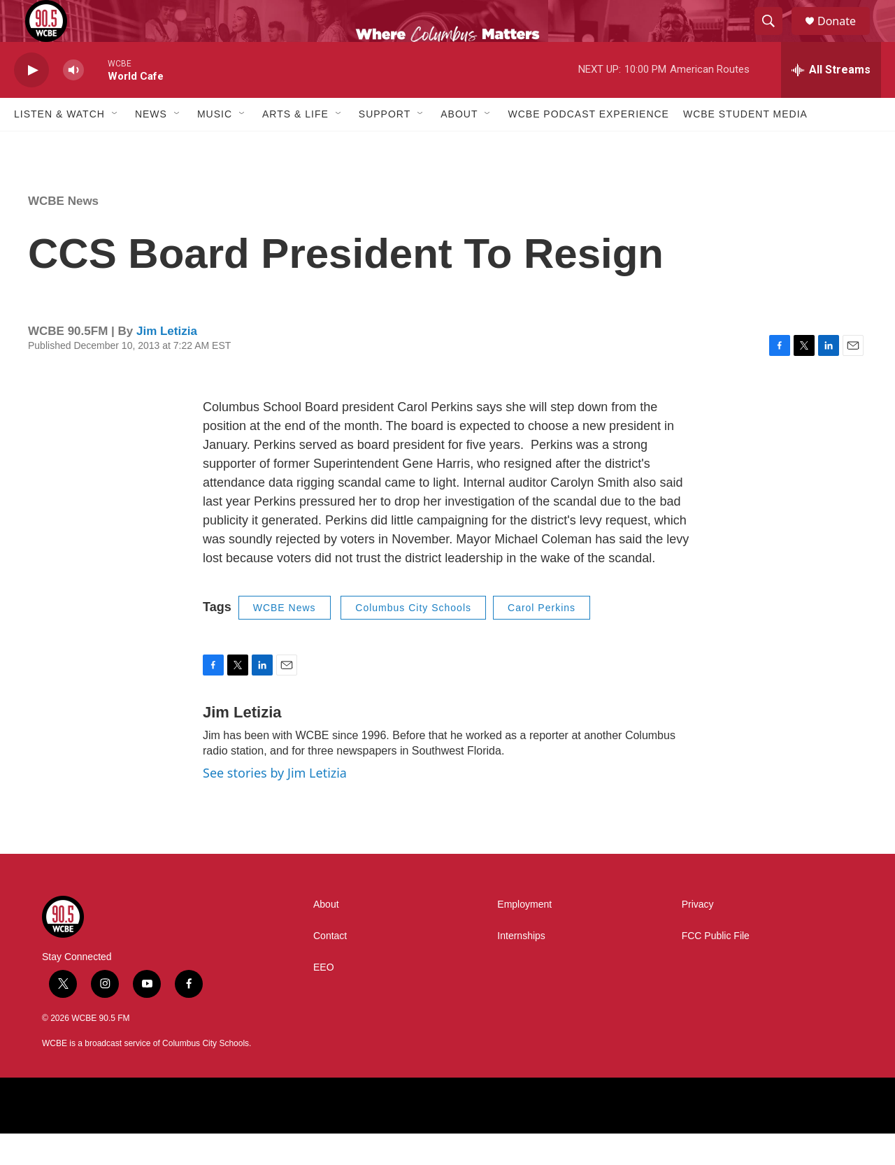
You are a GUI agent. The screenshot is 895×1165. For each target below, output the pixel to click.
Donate (845, 36)
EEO (323, 999)
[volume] (73, 101)
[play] (31, 102)
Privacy (698, 936)
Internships (521, 967)
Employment (524, 936)
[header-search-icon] (775, 37)
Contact (330, 967)
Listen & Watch (59, 145)
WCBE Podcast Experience (588, 145)
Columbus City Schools (413, 639)
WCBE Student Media (745, 145)
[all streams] (831, 101)
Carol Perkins (541, 639)
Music (214, 145)
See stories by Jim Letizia (275, 804)
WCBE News (63, 232)
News (151, 145)
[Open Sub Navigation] (115, 145)
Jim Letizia (166, 362)
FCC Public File (716, 967)
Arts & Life (295, 145)
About (459, 145)
